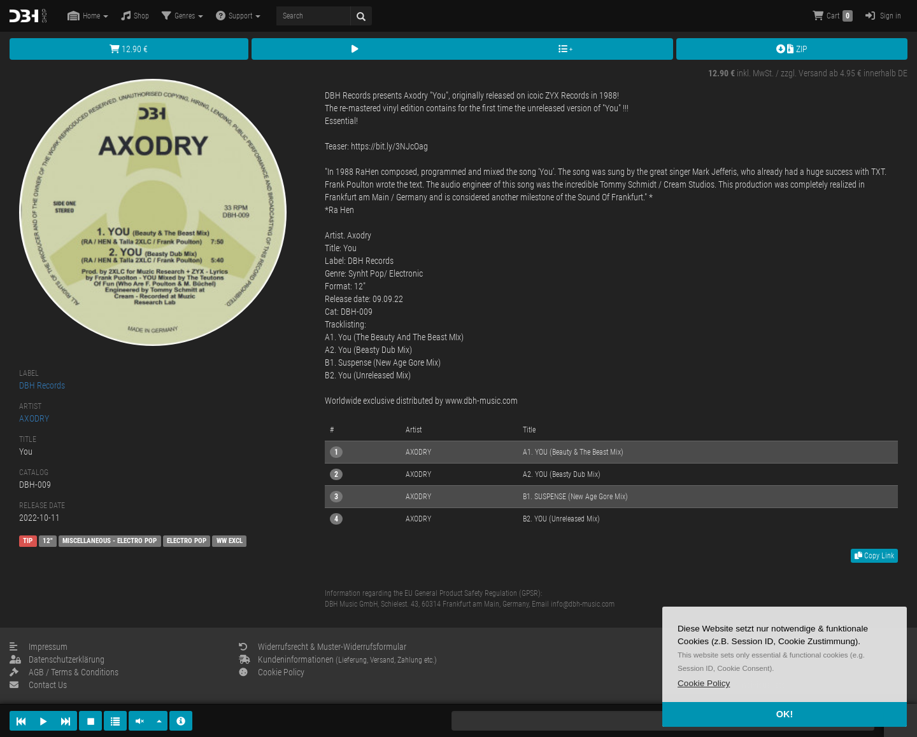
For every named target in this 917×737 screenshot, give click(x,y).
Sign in (883, 15)
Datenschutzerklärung (57, 659)
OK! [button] (784, 714)
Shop (135, 15)
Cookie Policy (271, 672)
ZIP (791, 49)
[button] (704, 683)
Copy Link (874, 555)
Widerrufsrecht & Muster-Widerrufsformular (322, 647)
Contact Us (38, 685)
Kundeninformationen (338, 659)
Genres (182, 15)
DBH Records (42, 385)
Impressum (39, 647)
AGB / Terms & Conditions (64, 672)
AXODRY (34, 418)
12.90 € (129, 49)
